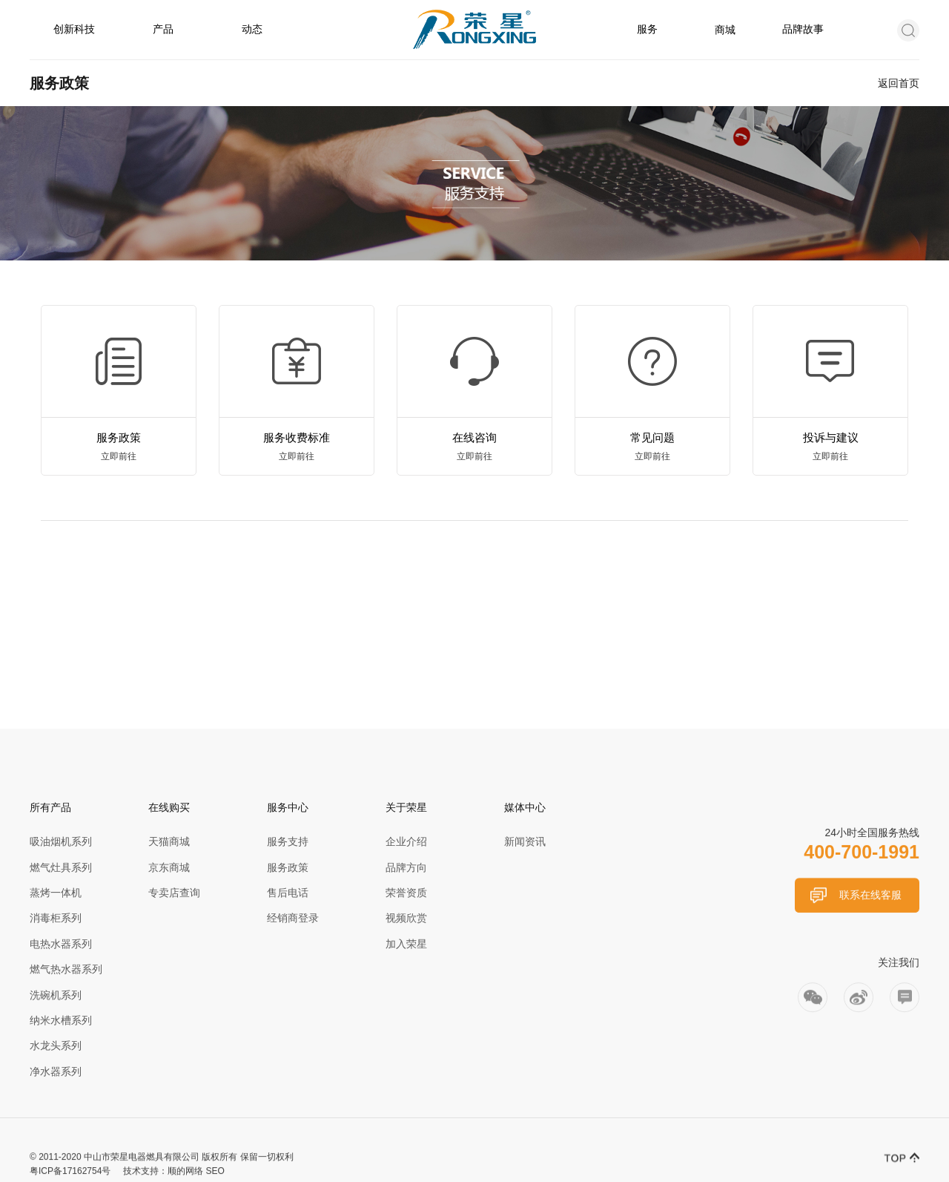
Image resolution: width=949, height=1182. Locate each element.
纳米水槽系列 (61, 1020)
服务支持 (287, 841)
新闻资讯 (525, 841)
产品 (163, 29)
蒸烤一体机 (56, 893)
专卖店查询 (174, 893)
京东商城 (169, 867)
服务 (647, 29)
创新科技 (74, 29)
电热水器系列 (61, 944)
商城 (725, 30)
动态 (252, 29)
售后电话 (287, 893)
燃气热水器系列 (66, 969)
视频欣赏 (406, 918)
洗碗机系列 (56, 995)
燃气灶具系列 (61, 867)
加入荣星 (406, 944)
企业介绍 (406, 841)
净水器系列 (56, 1071)
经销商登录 (293, 918)
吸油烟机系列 (61, 841)
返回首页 (898, 83)
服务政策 (287, 867)
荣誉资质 (406, 893)
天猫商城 (169, 841)
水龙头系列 (56, 1045)
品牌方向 (406, 867)
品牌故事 (803, 29)
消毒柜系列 (56, 918)
